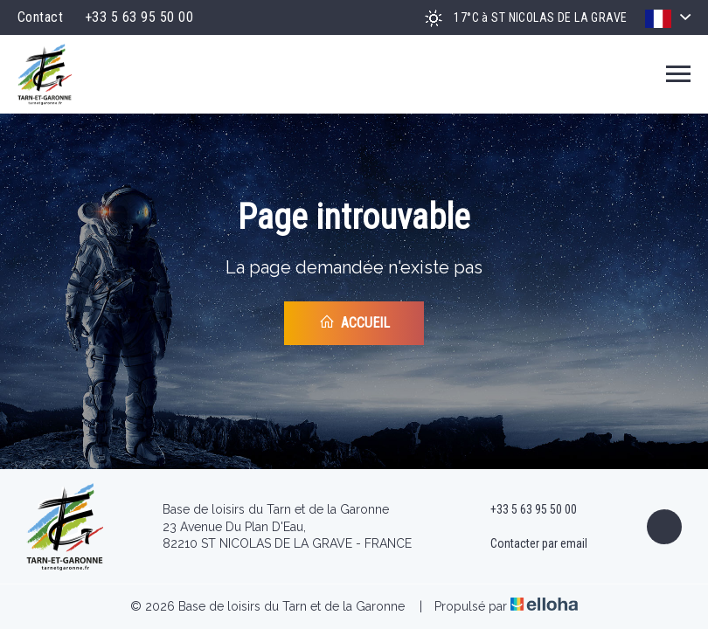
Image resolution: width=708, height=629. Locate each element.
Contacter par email (528, 544)
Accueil (354, 322)
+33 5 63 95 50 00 (523, 510)
